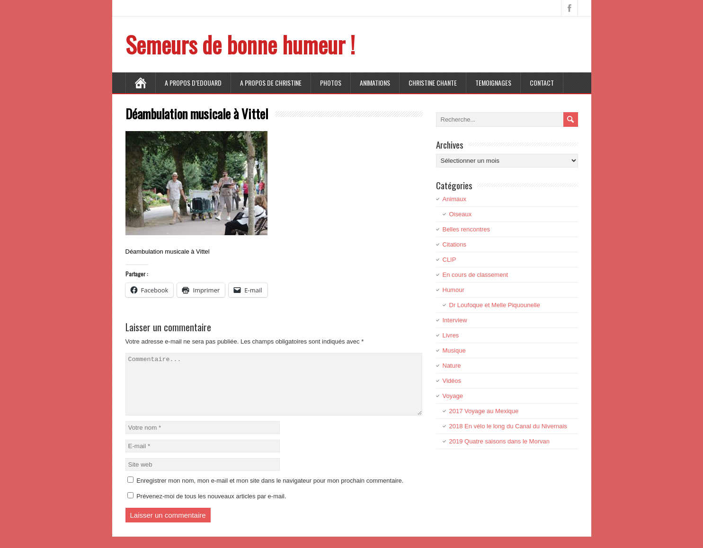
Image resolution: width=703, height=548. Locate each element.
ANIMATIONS (375, 83)
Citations (455, 244)
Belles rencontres (466, 229)
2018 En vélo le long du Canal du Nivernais (508, 426)
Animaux (455, 199)
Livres (451, 335)
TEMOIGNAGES (493, 83)
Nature (452, 365)
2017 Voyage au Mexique (484, 411)
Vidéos (452, 380)
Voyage (453, 395)
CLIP (449, 259)
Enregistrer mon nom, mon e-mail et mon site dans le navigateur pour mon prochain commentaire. (269, 491)
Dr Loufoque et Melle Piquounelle (494, 305)
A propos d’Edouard (193, 83)
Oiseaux (460, 214)
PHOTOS (330, 83)
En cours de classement (475, 274)
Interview (455, 320)
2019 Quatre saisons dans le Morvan (499, 441)
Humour (453, 289)
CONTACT (542, 83)
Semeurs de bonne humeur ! (240, 44)
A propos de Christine (271, 83)
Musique (454, 350)
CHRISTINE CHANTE (433, 83)
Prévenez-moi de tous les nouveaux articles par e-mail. (211, 507)
